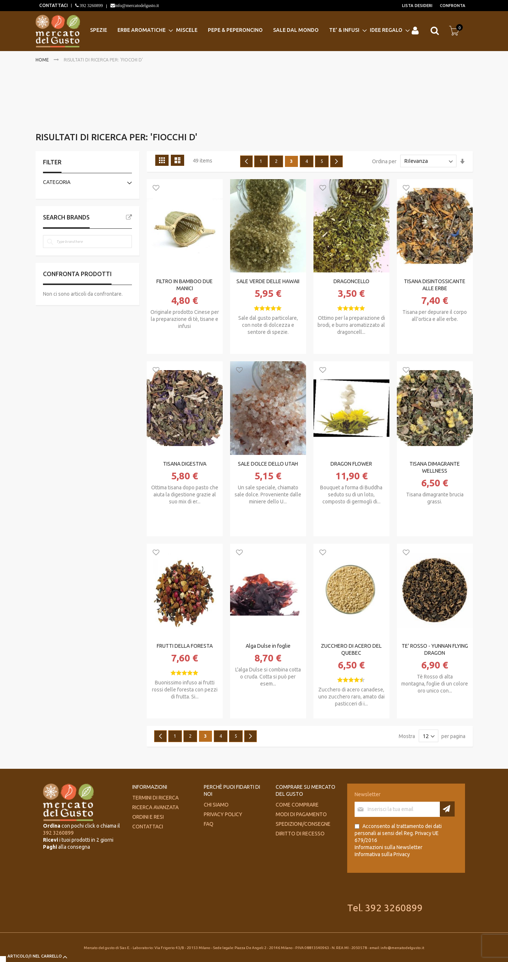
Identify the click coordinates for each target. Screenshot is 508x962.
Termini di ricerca (155, 798)
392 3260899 (91, 5)
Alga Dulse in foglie (268, 646)
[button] (156, 188)
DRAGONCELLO (351, 281)
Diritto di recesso (300, 834)
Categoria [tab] (56, 182)
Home (43, 59)
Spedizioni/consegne (303, 824)
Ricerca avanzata (155, 807)
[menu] (248, 30)
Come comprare (297, 805)
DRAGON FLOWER (351, 464)
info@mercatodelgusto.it (137, 5)
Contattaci (147, 826)
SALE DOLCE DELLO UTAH (268, 464)
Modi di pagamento (301, 814)
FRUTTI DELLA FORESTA (185, 646)
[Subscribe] (447, 809)
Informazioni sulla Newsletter (388, 847)
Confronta (452, 5)
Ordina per (384, 161)
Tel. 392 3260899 (385, 907)
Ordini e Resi (148, 817)
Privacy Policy (223, 814)
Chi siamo (216, 805)
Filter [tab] (52, 162)
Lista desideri (417, 5)
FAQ (208, 824)
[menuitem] (100, 30)
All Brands (129, 217)
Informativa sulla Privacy (382, 854)
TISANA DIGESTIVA (184, 464)
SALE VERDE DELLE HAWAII (267, 281)
